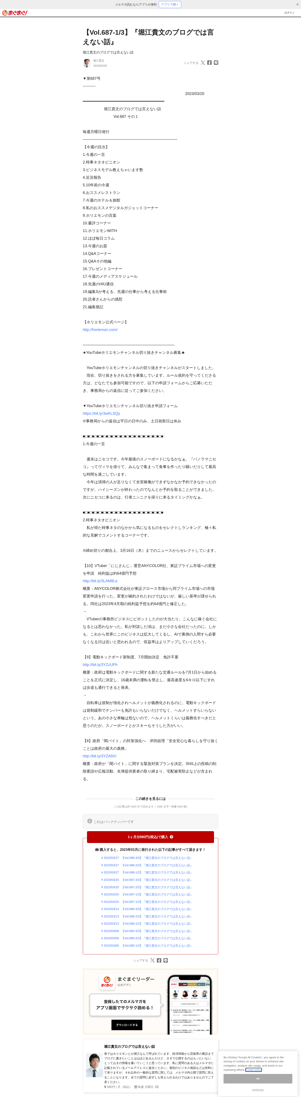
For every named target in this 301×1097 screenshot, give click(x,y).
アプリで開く (170, 4)
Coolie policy (253, 1076)
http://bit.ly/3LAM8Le (100, 581)
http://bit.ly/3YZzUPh (100, 665)
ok (258, 1085)
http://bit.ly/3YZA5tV (99, 756)
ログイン (289, 12)
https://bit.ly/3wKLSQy (101, 413)
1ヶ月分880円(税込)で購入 (150, 837)
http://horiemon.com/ (100, 330)
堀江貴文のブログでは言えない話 (108, 52)
